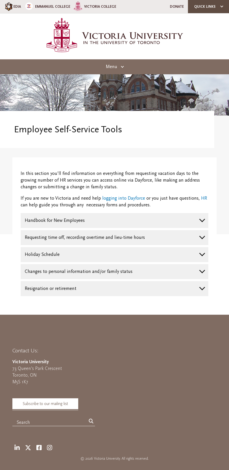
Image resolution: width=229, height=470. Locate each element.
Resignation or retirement (50, 288)
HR (204, 198)
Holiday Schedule (42, 254)
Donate (177, 6)
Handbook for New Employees (55, 220)
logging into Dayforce (123, 198)
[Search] (91, 421)
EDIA (12, 6)
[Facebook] (39, 447)
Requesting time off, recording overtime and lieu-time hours (85, 237)
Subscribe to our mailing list (45, 403)
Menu (111, 66)
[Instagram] (49, 447)
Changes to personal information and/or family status (78, 271)
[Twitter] (28, 447)
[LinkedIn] (17, 447)
